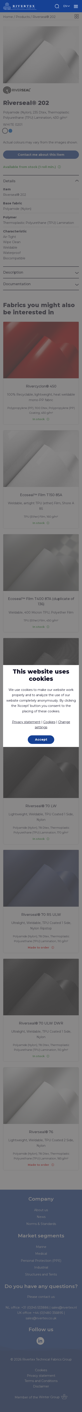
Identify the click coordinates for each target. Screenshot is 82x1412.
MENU (75, 6)
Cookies (49, 722)
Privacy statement (26, 722)
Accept (41, 739)
